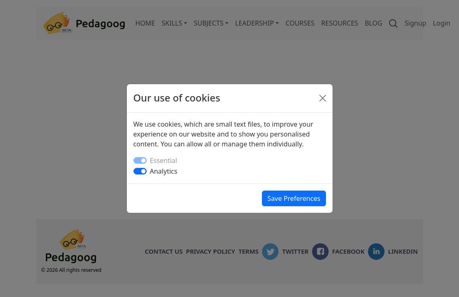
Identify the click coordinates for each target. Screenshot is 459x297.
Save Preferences (293, 198)
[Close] (322, 98)
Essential (163, 160)
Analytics (164, 171)
